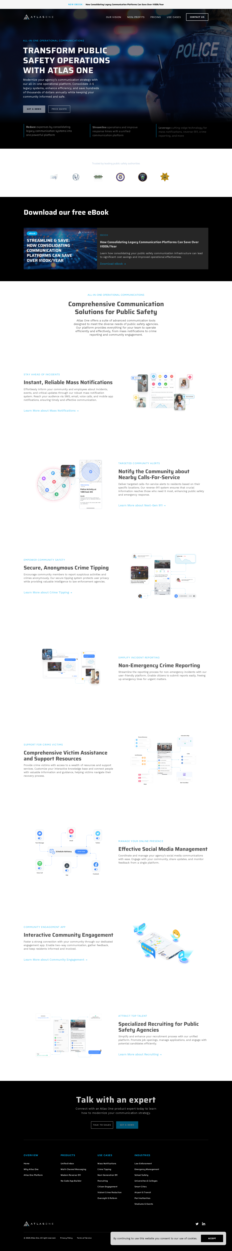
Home (26, 1163)
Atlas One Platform (33, 1175)
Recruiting (103, 1180)
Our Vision (113, 17)
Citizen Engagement (107, 1186)
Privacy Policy (66, 1238)
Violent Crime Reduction (109, 1192)
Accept (212, 1238)
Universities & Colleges (146, 1180)
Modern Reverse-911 (71, 1175)
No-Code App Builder (71, 1180)
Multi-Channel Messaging (73, 1169)
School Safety (141, 1175)
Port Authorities (142, 1198)
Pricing (155, 17)
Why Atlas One (31, 1169)
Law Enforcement (143, 1163)
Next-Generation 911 (108, 1175)
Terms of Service (84, 1238)
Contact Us (197, 17)
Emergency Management (146, 1169)
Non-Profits (136, 17)
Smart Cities (140, 1186)
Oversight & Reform (107, 1198)
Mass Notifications (107, 1163)
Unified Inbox (67, 1163)
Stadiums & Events (143, 1204)
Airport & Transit (142, 1192)
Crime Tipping (104, 1169)
